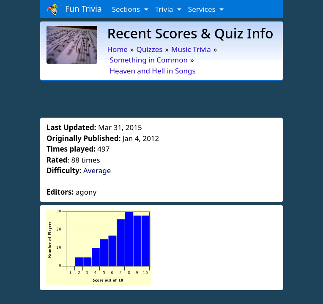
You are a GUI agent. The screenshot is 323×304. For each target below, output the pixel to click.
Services (202, 9)
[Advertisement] (161, 97)
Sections (127, 9)
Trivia (165, 9)
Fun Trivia (74, 9)
